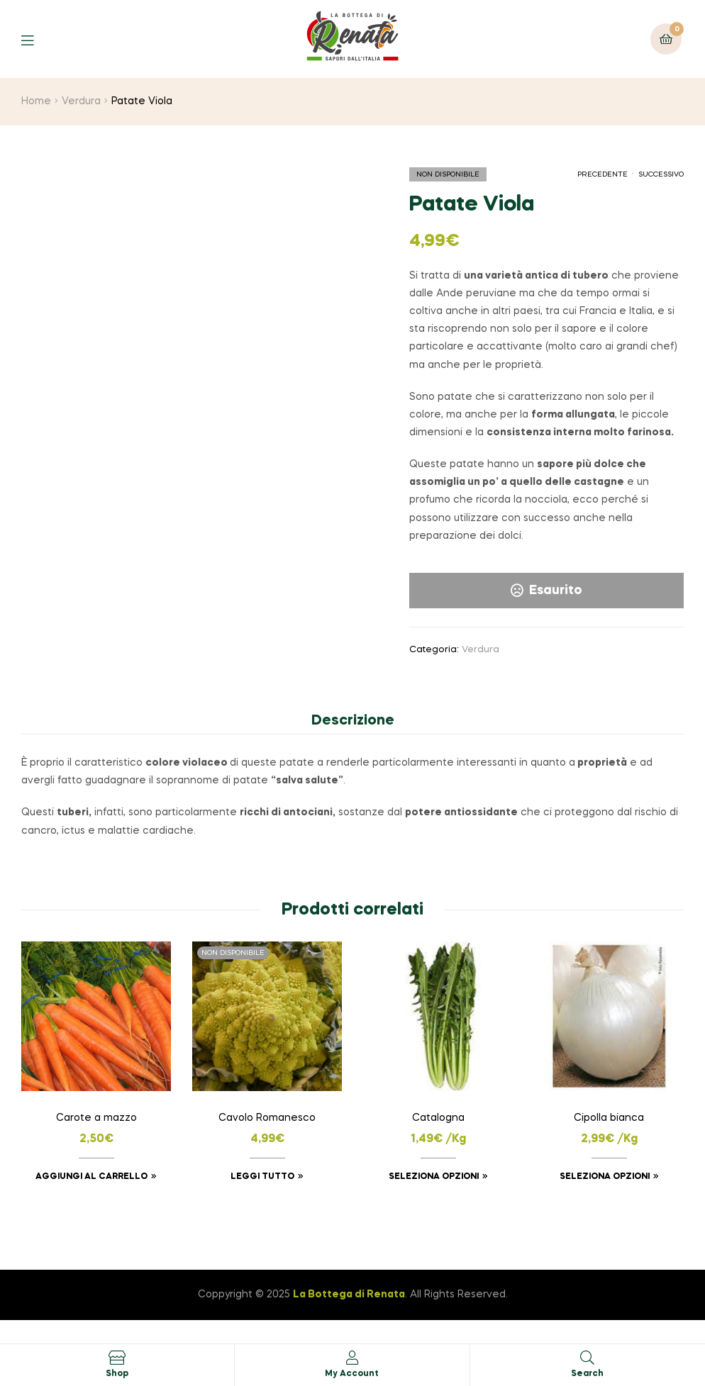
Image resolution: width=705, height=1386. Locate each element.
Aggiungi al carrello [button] (91, 1177)
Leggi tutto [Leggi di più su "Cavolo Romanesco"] (262, 1177)
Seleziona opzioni (434, 1177)
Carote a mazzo (96, 1118)
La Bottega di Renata (349, 1295)
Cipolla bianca (609, 1118)
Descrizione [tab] (352, 721)
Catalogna (438, 1118)
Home (36, 101)
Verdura (81, 101)
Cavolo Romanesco (267, 1118)
